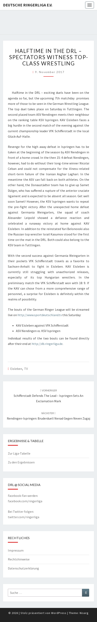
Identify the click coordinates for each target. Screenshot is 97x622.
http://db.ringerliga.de (47, 344)
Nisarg (84, 613)
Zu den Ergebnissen (21, 462)
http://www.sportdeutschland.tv (40, 315)
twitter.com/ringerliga (23, 517)
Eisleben (16, 369)
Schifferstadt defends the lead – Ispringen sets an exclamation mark (48, 396)
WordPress (58, 613)
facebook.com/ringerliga (25, 501)
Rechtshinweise (19, 559)
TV (26, 369)
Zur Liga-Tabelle (19, 453)
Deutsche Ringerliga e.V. (27, 4)
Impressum (16, 550)
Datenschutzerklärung (23, 568)
